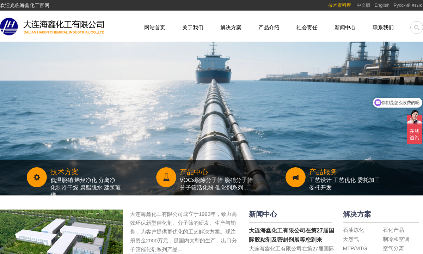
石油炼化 (353, 230)
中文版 (363, 5)
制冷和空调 (396, 239)
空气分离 (393, 248)
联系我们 (383, 27)
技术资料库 (339, 5)
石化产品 (393, 230)
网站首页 (154, 27)
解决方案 (230, 27)
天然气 (351, 239)
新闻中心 (345, 27)
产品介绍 (269, 27)
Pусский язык (408, 5)
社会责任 (307, 27)
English (382, 5)
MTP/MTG (355, 248)
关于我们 (192, 27)
